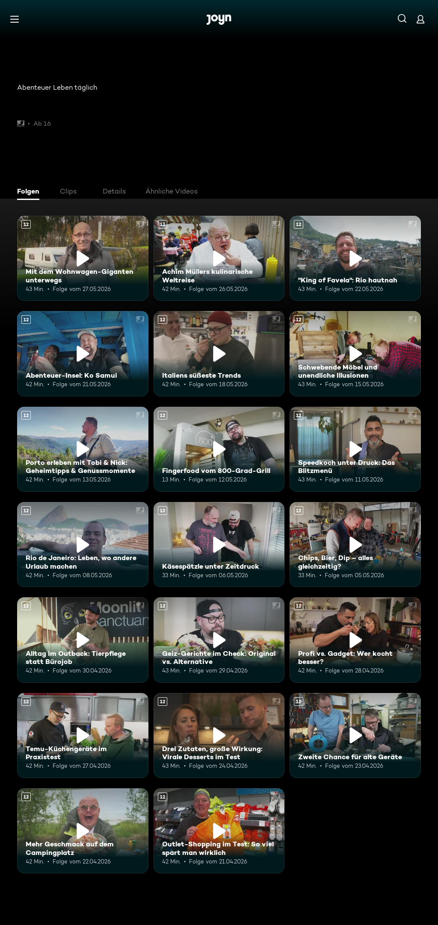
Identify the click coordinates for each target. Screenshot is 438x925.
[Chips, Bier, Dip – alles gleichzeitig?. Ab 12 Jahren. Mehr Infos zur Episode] (355, 544)
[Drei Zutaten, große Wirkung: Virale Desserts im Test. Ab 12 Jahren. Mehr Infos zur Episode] (219, 735)
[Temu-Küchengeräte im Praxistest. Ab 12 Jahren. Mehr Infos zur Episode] (82, 735)
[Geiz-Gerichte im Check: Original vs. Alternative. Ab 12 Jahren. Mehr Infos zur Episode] (219, 639)
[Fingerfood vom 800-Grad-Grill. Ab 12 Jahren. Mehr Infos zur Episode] (219, 449)
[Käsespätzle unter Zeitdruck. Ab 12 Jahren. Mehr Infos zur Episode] (219, 544)
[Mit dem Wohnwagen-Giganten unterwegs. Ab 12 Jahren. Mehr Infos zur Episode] (82, 258)
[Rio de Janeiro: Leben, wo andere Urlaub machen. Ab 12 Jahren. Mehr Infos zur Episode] (82, 544)
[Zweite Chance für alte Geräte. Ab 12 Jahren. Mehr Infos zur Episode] (355, 735)
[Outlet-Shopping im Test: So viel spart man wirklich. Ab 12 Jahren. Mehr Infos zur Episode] (219, 830)
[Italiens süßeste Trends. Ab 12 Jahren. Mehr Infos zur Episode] (219, 353)
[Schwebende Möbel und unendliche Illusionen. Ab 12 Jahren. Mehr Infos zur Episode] (355, 353)
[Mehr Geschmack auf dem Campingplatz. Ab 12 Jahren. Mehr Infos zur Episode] (82, 830)
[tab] (30, 192)
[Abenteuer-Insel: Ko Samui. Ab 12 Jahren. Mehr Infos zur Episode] (82, 353)
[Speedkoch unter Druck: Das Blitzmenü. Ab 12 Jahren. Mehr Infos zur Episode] (355, 449)
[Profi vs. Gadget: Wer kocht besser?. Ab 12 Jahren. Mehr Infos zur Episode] (355, 639)
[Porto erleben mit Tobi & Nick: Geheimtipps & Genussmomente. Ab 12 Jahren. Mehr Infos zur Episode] (82, 449)
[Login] (420, 19)
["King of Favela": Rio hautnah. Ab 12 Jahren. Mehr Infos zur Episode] (355, 258)
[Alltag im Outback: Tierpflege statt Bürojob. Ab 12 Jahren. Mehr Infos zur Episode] (82, 639)
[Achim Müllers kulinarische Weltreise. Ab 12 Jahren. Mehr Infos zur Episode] (219, 258)
